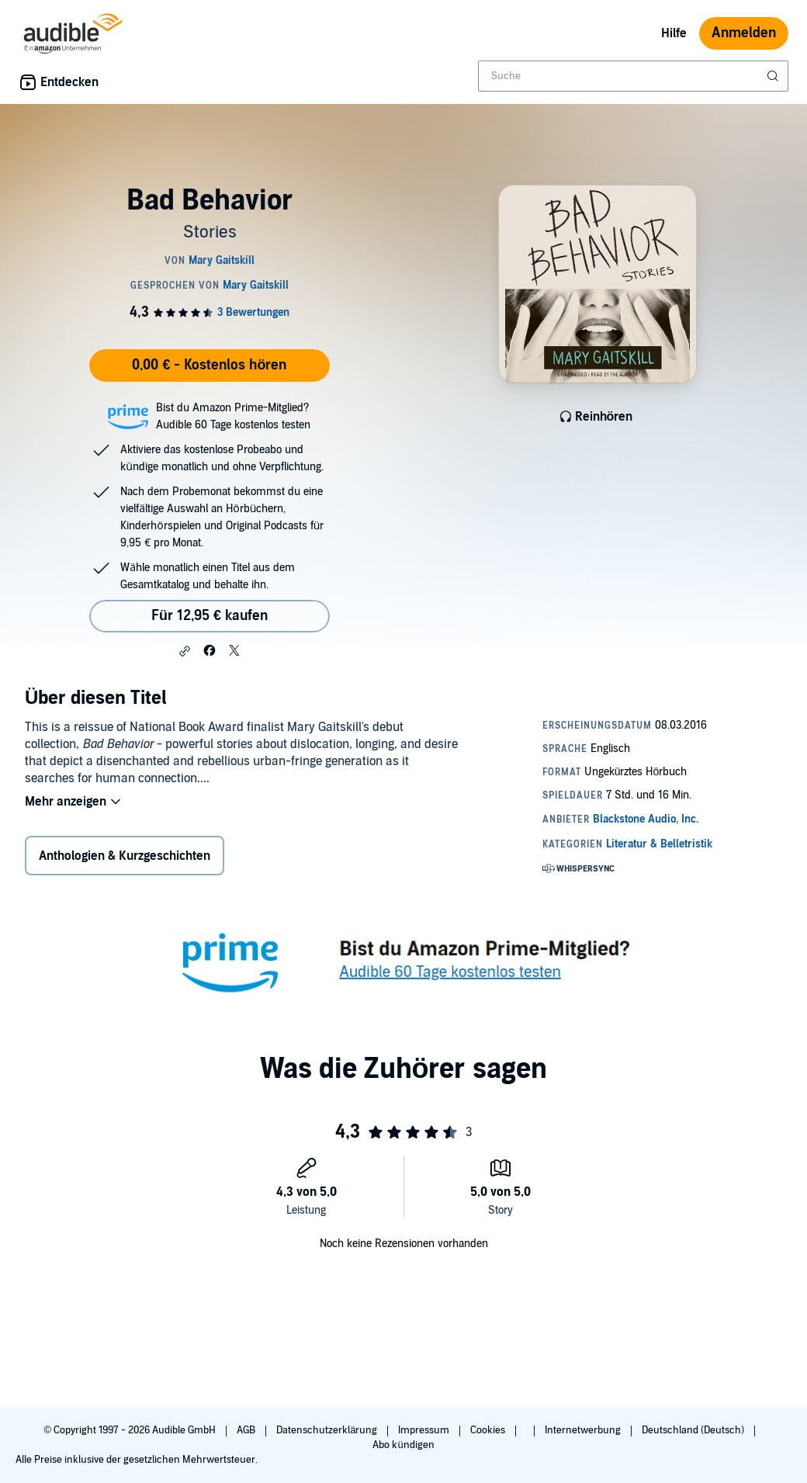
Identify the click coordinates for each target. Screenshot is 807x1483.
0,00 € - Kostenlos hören (209, 365)
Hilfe (674, 33)
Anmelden (744, 33)
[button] (184, 651)
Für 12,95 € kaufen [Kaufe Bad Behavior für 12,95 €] (209, 616)
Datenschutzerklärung (327, 1430)
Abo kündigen (403, 1445)
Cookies (488, 1430)
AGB (247, 1430)
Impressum (425, 1430)
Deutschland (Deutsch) (694, 1430)
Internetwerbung (584, 1430)
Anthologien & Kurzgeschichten (124, 856)
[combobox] (633, 76)
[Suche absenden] (774, 76)
